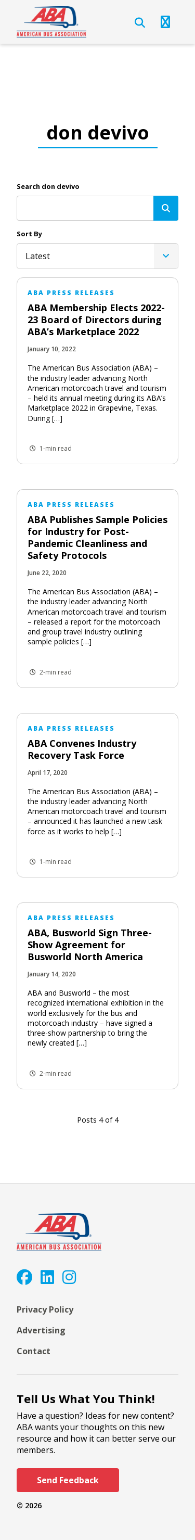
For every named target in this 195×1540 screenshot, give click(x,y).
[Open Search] (139, 22)
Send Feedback (68, 1480)
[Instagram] (69, 1277)
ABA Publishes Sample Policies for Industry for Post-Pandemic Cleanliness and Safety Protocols (97, 537)
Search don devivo (48, 186)
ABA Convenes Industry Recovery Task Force (82, 749)
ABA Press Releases (71, 292)
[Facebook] (24, 1277)
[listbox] (97, 256)
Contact (33, 1351)
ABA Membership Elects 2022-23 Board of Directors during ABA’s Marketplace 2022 (96, 319)
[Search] (165, 208)
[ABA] (51, 22)
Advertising (41, 1330)
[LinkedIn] (47, 1277)
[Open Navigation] (165, 22)
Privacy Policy (45, 1309)
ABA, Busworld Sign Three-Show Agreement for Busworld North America (90, 944)
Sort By (29, 233)
